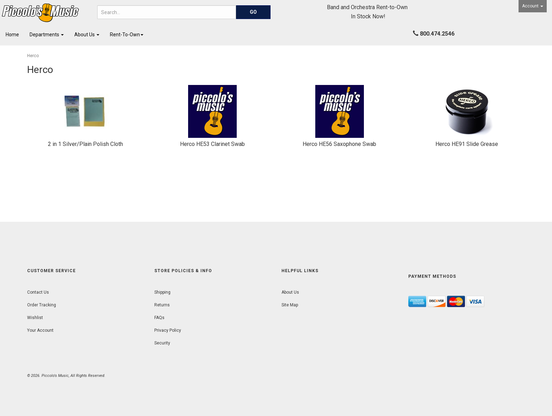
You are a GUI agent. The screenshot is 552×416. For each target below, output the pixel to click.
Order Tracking (41, 304)
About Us (86, 34)
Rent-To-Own (126, 34)
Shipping (162, 292)
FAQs (159, 317)
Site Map (289, 304)
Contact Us (38, 292)
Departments (47, 34)
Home (12, 34)
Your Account (40, 330)
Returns (162, 304)
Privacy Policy (167, 330)
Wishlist (35, 317)
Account (532, 6)
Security (162, 343)
